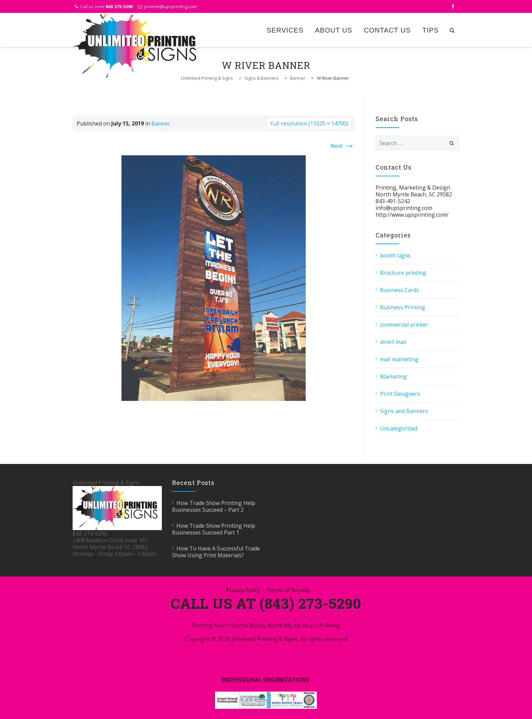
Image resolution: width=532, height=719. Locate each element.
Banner (160, 123)
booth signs (395, 255)
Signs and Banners (404, 411)
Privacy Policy (243, 590)
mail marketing (399, 359)
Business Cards (399, 290)
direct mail (393, 342)
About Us (334, 30)
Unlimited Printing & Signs (264, 639)
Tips (430, 30)
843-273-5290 (119, 6)
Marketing (393, 376)
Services (285, 30)
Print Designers (400, 393)
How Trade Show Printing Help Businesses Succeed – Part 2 (213, 506)
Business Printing (402, 307)
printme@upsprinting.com (170, 6)
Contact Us (387, 30)
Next (342, 146)
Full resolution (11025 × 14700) (309, 123)
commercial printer (404, 324)
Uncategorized (398, 428)
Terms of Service (288, 590)
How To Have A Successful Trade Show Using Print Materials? (216, 552)
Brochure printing (403, 272)
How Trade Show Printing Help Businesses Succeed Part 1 (213, 529)
